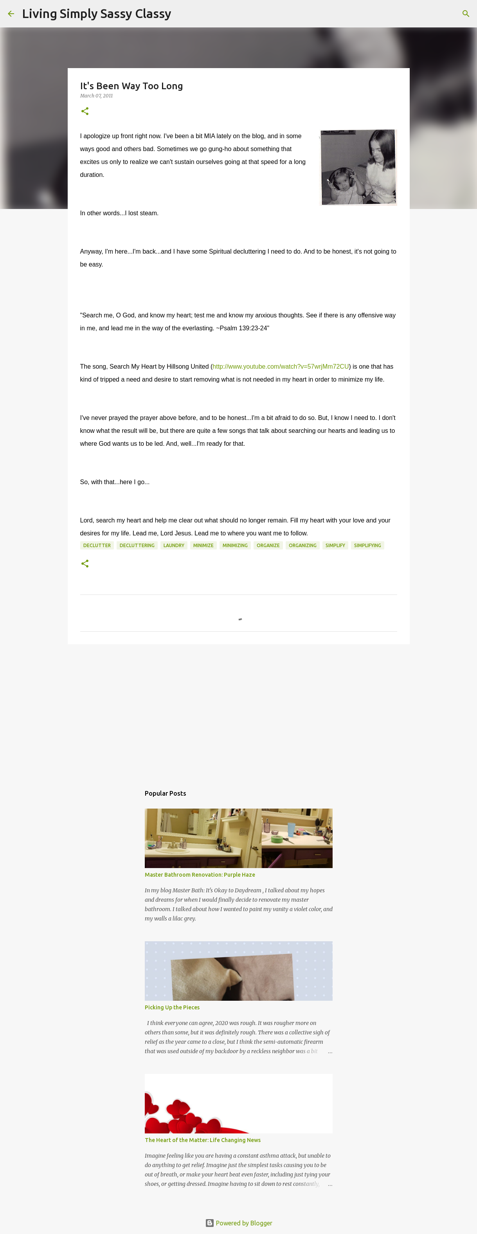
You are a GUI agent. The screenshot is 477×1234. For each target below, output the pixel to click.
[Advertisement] (239, 711)
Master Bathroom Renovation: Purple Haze (200, 875)
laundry (174, 545)
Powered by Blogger (238, 1223)
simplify (335, 545)
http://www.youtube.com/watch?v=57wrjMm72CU (280, 366)
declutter (97, 545)
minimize (203, 545)
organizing (303, 545)
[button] (85, 111)
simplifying (367, 545)
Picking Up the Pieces (172, 1007)
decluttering (137, 545)
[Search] (182, 13)
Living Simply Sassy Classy (96, 13)
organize (268, 545)
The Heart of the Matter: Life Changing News (203, 1140)
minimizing (235, 545)
